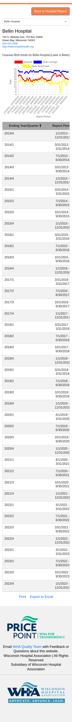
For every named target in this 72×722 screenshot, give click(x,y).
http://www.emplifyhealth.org (18, 46)
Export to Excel (41, 597)
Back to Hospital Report (50, 11)
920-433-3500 (10, 43)
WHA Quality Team (27, 647)
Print (22, 597)
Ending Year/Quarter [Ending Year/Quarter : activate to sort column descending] (25, 125)
